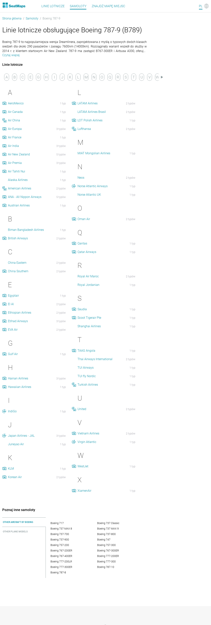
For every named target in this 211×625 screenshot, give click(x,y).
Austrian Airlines (19, 205)
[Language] (204, 6)
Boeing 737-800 (106, 534)
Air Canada (15, 112)
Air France (14, 137)
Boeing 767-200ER (61, 550)
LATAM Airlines (88, 103)
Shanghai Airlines (89, 326)
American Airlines (19, 188)
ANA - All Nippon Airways (24, 197)
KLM (11, 468)
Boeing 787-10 (105, 566)
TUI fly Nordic (87, 376)
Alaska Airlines (18, 180)
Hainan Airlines (18, 378)
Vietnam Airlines (88, 433)
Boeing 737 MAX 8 (61, 528)
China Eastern (17, 262)
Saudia (82, 309)
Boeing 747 (103, 539)
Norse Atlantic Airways (93, 186)
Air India (13, 146)
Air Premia (15, 163)
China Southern (18, 271)
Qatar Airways (87, 252)
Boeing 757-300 (106, 545)
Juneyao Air (16, 444)
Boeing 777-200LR (61, 561)
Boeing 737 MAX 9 (108, 528)
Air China (14, 120)
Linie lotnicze (53, 6)
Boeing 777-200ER (108, 556)
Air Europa (15, 129)
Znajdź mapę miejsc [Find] (108, 6)
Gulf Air (13, 354)
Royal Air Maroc (88, 276)
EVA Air (13, 329)
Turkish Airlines (88, 384)
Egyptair (13, 295)
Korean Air (15, 477)
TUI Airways (86, 367)
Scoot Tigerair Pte (89, 317)
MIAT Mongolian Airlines (94, 153)
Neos (81, 177)
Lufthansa (84, 129)
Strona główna (12, 18)
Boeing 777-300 (106, 561)
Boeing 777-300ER (61, 566)
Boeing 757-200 (59, 545)
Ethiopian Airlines (19, 312)
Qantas (82, 243)
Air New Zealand (19, 154)
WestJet (83, 466)
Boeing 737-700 (59, 534)
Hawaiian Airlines (19, 387)
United (82, 409)
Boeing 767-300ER (108, 550)
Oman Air (84, 219)
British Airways (18, 238)
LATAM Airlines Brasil (92, 112)
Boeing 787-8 (58, 572)
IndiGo (12, 411)
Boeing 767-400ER (61, 556)
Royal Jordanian (88, 285)
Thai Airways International (95, 359)
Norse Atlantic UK (89, 194)
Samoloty (78, 6)
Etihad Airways (18, 321)
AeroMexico (16, 103)
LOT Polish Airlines (90, 120)
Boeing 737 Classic (108, 523)
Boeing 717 (57, 523)
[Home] (13, 5)
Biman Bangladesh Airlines (26, 230)
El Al (11, 304)
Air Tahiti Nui (16, 171)
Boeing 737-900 (59, 539)
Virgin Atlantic (87, 442)
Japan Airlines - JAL (21, 435)
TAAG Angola (86, 350)
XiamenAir (84, 490)
